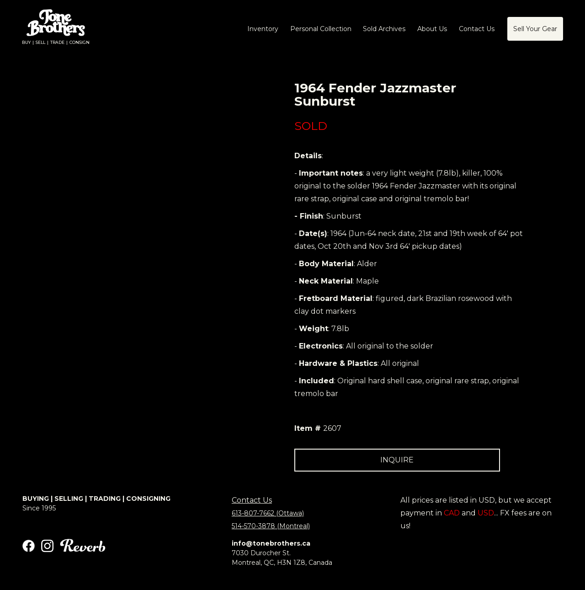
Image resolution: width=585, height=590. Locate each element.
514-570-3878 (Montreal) (271, 526)
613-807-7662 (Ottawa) (268, 513)
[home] (56, 29)
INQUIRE (397, 460)
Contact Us (252, 500)
